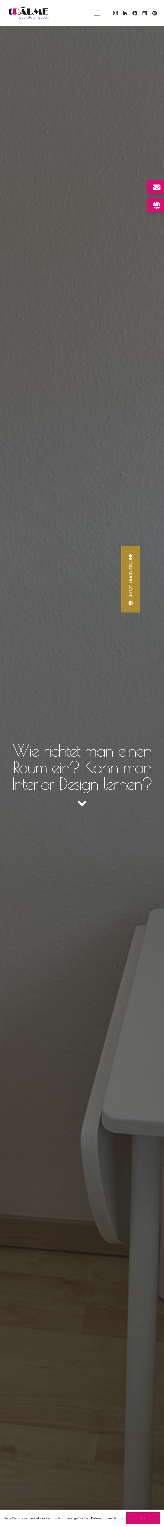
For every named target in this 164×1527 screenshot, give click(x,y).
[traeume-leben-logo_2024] (28, 13)
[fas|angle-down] (82, 804)
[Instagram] (115, 13)
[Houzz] (125, 13)
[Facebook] (135, 13)
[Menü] (97, 13)
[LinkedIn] (145, 13)
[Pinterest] (154, 13)
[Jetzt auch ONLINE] (131, 580)
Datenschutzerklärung (107, 1518)
